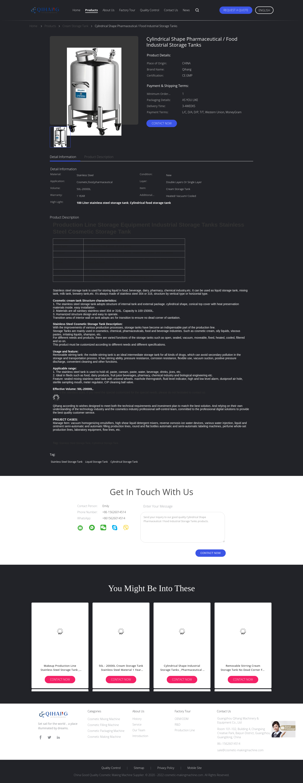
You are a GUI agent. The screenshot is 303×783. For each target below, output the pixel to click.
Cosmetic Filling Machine (103, 725)
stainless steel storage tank (74, 443)
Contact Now (162, 123)
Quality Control (149, 10)
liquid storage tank (96, 461)
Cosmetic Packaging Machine (106, 731)
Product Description (98, 157)
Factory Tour (127, 10)
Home (76, 10)
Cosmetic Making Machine (104, 737)
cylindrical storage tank (105, 443)
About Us (108, 10)
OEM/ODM (182, 719)
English (264, 10)
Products (91, 10)
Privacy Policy (165, 768)
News (186, 10)
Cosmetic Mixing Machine (104, 719)
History (137, 719)
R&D (177, 724)
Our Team (138, 730)
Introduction (140, 736)
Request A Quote (235, 10)
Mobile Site (194, 768)
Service (137, 724)
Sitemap (139, 768)
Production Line (185, 730)
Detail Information (63, 157)
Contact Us (171, 10)
